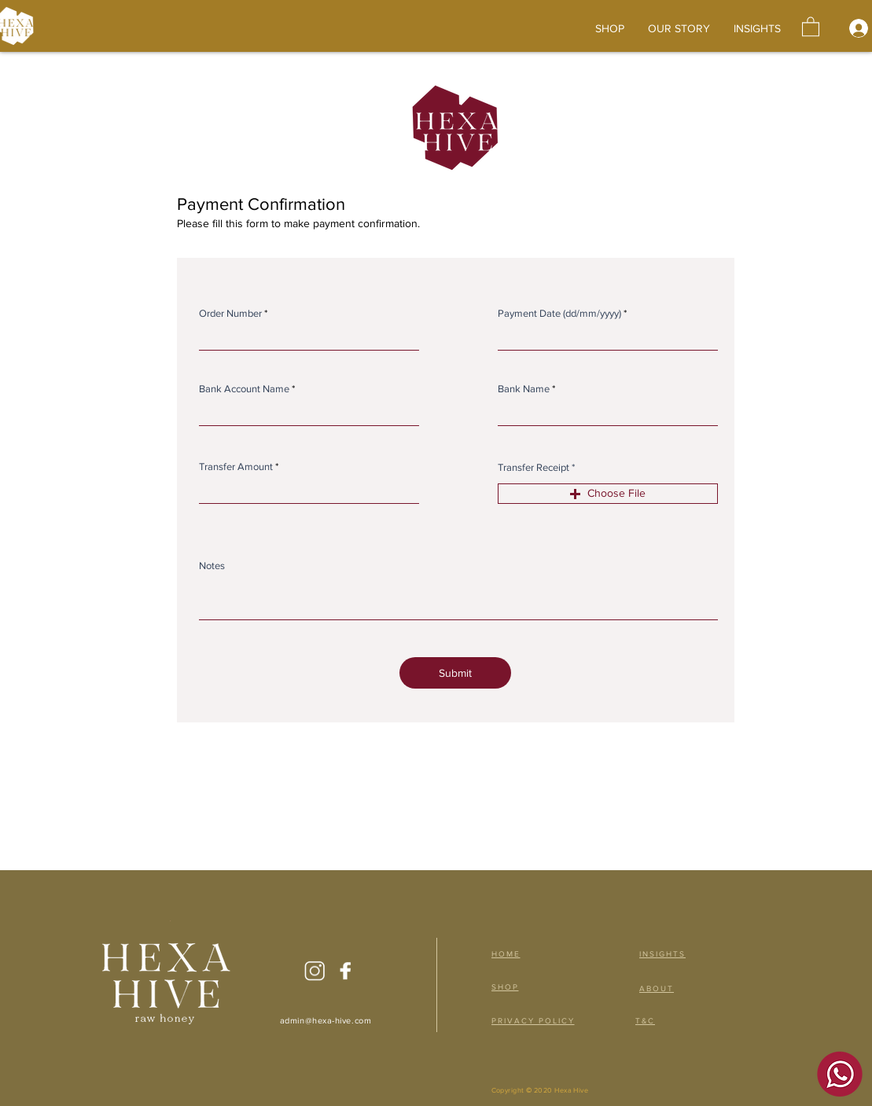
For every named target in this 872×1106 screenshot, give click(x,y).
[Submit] (455, 673)
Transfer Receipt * (536, 467)
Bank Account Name (244, 389)
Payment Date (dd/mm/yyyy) (559, 313)
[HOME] (513, 953)
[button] (810, 26)
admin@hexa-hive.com (325, 1020)
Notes (212, 565)
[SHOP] (513, 986)
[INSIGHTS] (664, 953)
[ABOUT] (658, 988)
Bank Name (524, 389)
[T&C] (647, 1020)
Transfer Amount (236, 466)
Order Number (230, 313)
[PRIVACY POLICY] (543, 1020)
